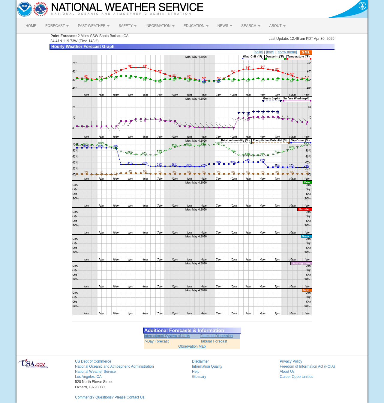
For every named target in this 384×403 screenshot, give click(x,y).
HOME (31, 26)
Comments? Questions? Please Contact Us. (110, 397)
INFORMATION (160, 26)
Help (196, 371)
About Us (287, 371)
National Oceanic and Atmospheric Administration (114, 366)
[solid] (258, 52)
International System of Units (167, 336)
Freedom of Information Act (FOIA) (307, 366)
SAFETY (127, 26)
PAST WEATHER (94, 26)
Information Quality (207, 366)
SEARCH (250, 26)
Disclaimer (200, 361)
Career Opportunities (296, 377)
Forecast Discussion (216, 336)
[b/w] (270, 52)
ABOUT (277, 26)
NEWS (225, 26)
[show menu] (287, 52)
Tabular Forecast (213, 341)
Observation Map (192, 346)
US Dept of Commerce (93, 361)
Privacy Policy (291, 361)
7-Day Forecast (156, 341)
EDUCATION (196, 26)
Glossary (199, 377)
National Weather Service (95, 371)
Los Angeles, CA (88, 377)
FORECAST (57, 26)
